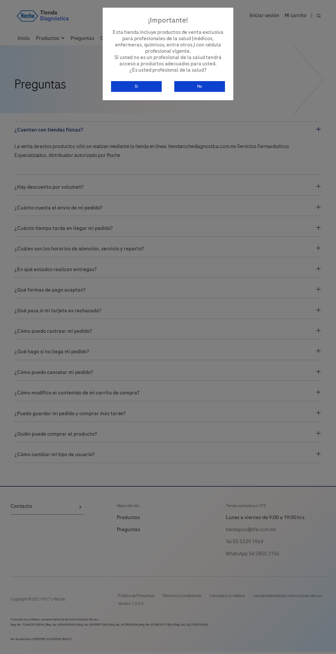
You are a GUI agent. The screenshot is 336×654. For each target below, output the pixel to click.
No (199, 86)
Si (136, 86)
